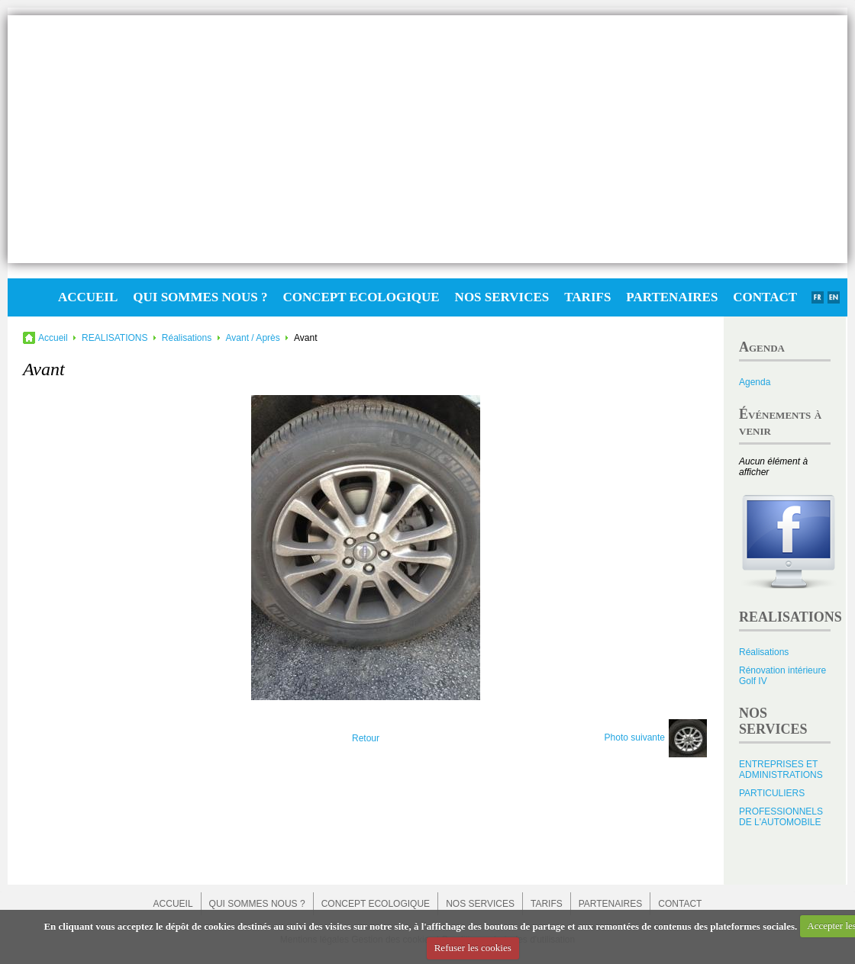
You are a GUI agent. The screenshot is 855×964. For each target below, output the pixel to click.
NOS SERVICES (502, 297)
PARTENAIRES (672, 297)
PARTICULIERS (772, 793)
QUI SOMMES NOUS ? (200, 297)
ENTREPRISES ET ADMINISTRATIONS (781, 769)
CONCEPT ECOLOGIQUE (360, 297)
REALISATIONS (114, 338)
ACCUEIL (88, 297)
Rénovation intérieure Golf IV (782, 675)
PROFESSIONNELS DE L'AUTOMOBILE (781, 816)
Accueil (53, 338)
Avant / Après (253, 338)
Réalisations (186, 338)
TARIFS (587, 297)
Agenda (754, 382)
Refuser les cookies (472, 947)
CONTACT (765, 297)
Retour (365, 738)
